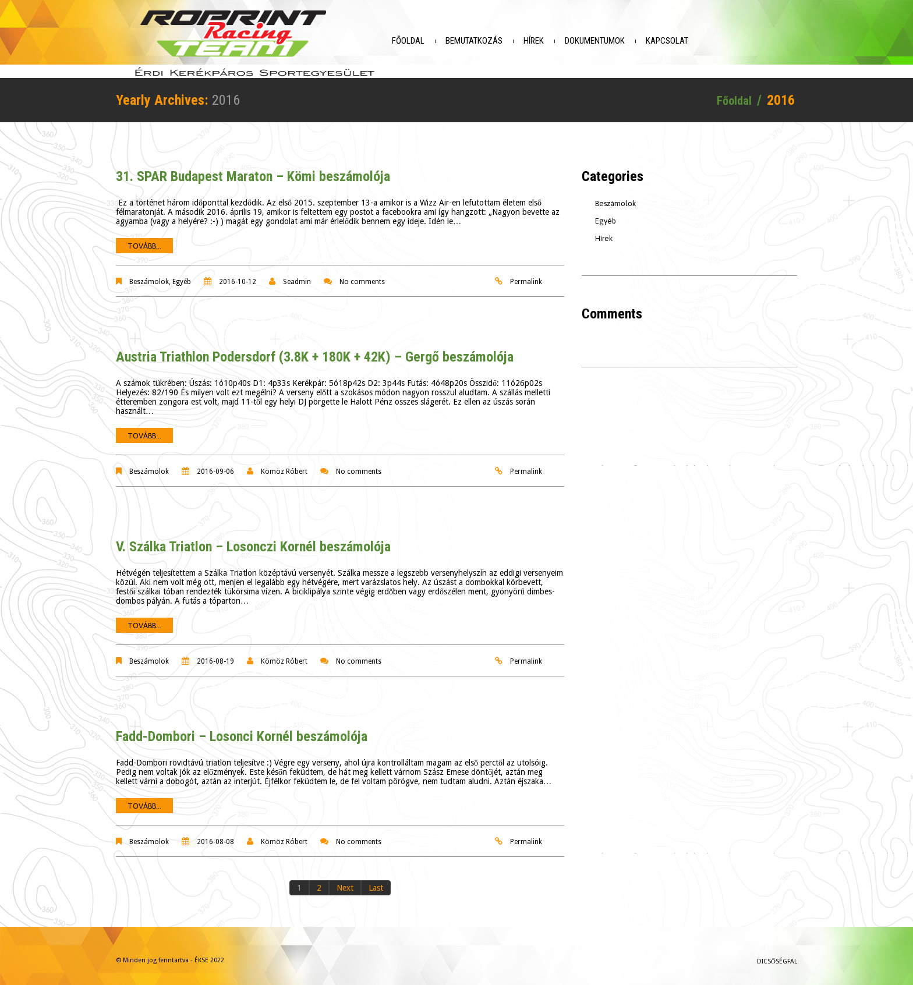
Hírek (563, 41)
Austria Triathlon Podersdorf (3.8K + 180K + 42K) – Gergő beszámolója (315, 350)
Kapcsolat (696, 41)
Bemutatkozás (503, 41)
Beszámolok (149, 275)
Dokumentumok (624, 41)
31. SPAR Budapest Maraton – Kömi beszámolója (253, 169)
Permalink (526, 275)
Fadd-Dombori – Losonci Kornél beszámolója (241, 729)
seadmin (297, 275)
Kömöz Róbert (284, 464)
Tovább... (144, 239)
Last (376, 880)
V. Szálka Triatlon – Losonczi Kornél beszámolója (253, 540)
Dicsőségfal (777, 954)
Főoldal (437, 41)
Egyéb (181, 275)
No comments (362, 275)
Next (345, 880)
